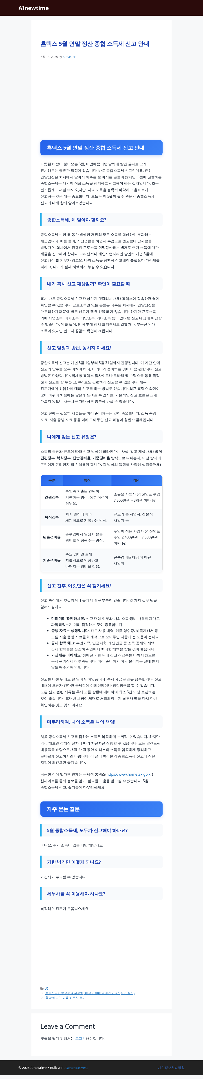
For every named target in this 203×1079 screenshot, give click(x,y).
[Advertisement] (101, 97)
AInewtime (33, 8)
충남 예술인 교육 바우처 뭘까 (65, 1001)
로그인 (80, 1042)
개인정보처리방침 (171, 1071)
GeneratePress (76, 1071)
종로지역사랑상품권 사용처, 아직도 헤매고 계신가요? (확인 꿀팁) (90, 997)
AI (46, 992)
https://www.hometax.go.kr (129, 776)
